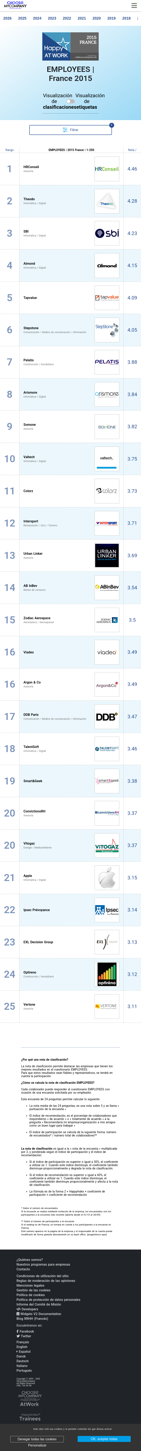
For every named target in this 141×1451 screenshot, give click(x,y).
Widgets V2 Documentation (39, 1314)
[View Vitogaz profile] (71, 845)
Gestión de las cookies (33, 1290)
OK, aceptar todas (104, 1439)
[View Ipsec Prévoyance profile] (71, 910)
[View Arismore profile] (71, 394)
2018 (126, 18)
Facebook (25, 1331)
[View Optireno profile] (71, 974)
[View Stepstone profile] (71, 330)
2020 (96, 18)
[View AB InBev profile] (71, 587)
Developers (27, 1309)
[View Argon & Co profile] (71, 684)
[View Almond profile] (71, 265)
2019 (111, 18)
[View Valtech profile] (71, 459)
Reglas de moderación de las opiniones (46, 1281)
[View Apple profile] (71, 877)
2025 (22, 18)
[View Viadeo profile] (71, 652)
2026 (7, 18)
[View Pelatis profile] (71, 362)
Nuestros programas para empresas (43, 1264)
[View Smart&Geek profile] (71, 781)
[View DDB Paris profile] (71, 716)
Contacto (23, 1269)
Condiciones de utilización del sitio (43, 1276)
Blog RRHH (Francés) (32, 1319)
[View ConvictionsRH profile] (71, 813)
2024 (37, 18)
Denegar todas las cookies (37, 1439)
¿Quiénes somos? (30, 1260)
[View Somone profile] (71, 426)
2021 (82, 18)
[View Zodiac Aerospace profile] (71, 620)
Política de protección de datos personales (48, 1300)
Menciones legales (30, 1285)
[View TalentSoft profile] (71, 749)
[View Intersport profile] (71, 523)
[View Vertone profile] (71, 1006)
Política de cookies (31, 1295)
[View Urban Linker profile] (71, 555)
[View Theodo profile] (71, 201)
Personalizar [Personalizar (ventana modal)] (37, 1445)
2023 (52, 18)
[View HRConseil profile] (71, 169)
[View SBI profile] (71, 233)
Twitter (24, 1336)
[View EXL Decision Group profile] (71, 942)
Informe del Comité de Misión (39, 1304)
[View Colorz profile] (71, 491)
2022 (67, 18)
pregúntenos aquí (97, 1234)
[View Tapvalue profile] (71, 298)
